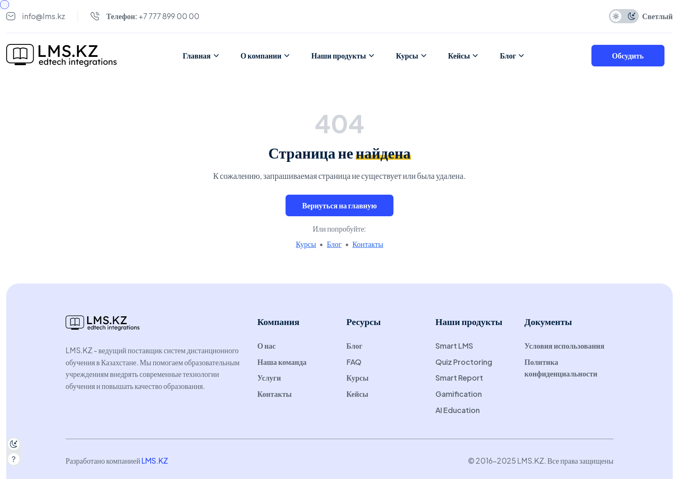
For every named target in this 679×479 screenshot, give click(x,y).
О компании (266, 55)
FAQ (354, 362)
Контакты (367, 244)
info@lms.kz (43, 16)
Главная (201, 55)
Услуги (269, 377)
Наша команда (282, 362)
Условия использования (565, 345)
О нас (266, 345)
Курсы (411, 55)
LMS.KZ (155, 460)
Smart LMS (454, 345)
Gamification (458, 393)
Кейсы (463, 55)
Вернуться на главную (339, 205)
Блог (512, 55)
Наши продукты (343, 55)
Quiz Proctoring (463, 362)
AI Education (457, 410)
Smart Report (459, 377)
